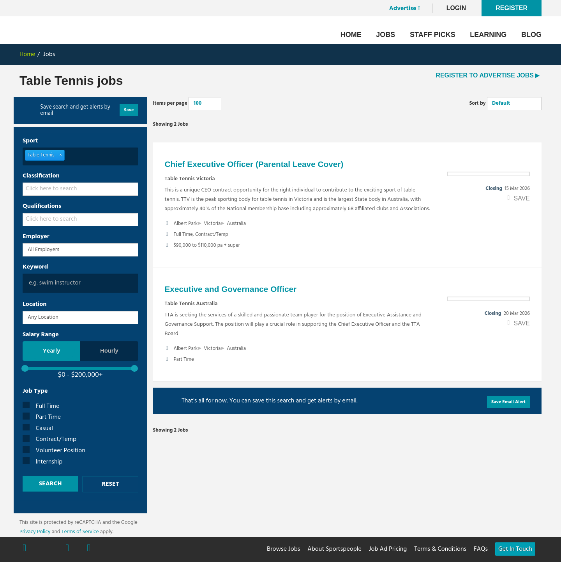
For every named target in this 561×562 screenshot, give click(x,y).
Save (129, 110)
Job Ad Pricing (388, 549)
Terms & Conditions (440, 549)
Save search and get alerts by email (75, 110)
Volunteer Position (54, 451)
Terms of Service (80, 532)
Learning (488, 35)
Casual (38, 429)
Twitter (46, 548)
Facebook (24, 548)
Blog (531, 35)
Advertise (402, 9)
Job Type (35, 391)
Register (511, 8)
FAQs (481, 549)
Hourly (109, 351)
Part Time (42, 417)
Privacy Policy (34, 532)
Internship (42, 462)
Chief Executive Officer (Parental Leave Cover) (254, 164)
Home (351, 35)
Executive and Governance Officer (231, 289)
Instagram (67, 548)
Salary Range (41, 334)
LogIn (456, 8)
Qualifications (42, 206)
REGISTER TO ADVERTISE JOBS (485, 75)
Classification (41, 176)
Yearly (51, 351)
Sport (30, 141)
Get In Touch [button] (515, 549)
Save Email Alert (508, 402)
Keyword (35, 267)
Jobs (385, 35)
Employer (36, 236)
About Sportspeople (334, 549)
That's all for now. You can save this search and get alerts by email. (270, 401)
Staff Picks (432, 35)
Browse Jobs (283, 549)
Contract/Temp (49, 439)
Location (35, 304)
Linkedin (89, 548)
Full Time (41, 406)
